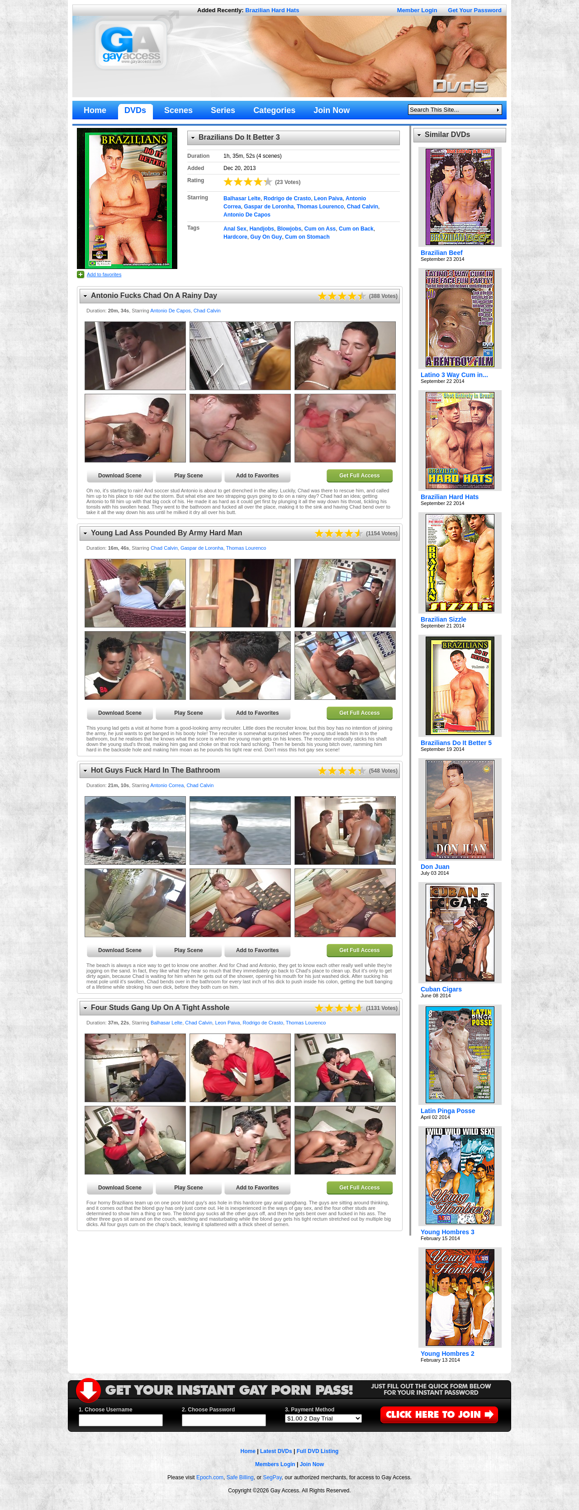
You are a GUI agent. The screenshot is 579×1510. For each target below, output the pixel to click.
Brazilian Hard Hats (272, 10)
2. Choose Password (208, 1409)
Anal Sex (235, 229)
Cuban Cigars (441, 989)
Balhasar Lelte (242, 198)
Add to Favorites (257, 475)
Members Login (275, 1464)
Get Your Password (475, 10)
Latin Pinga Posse (448, 1110)
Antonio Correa (167, 785)
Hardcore (235, 237)
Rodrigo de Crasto (287, 198)
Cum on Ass (320, 229)
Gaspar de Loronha (269, 206)
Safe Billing (240, 1477)
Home (248, 1451)
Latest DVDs (276, 1451)
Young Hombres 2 (448, 1353)
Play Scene (188, 475)
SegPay (272, 1477)
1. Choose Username (106, 1409)
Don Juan (435, 866)
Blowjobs (289, 229)
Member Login (417, 10)
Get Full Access (359, 475)
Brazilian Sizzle (443, 619)
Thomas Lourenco (320, 206)
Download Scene (120, 475)
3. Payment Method (309, 1409)
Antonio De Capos (247, 215)
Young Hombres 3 (448, 1232)
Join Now (312, 1464)
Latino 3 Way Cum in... (454, 374)
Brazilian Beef (442, 252)
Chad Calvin (362, 206)
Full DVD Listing (318, 1451)
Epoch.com (209, 1477)
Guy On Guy (266, 237)
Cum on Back (356, 229)
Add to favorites (104, 274)
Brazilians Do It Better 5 (456, 742)
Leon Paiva (328, 198)
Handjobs (261, 229)
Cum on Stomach (307, 237)
